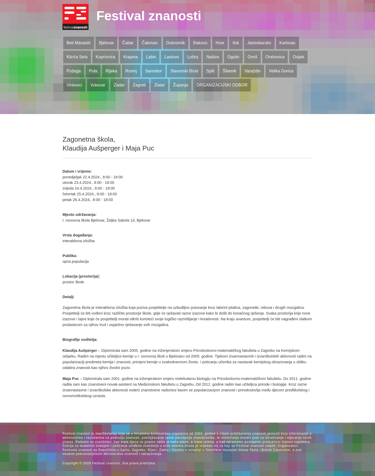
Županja (180, 85)
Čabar (128, 43)
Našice (212, 57)
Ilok (236, 43)
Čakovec (150, 43)
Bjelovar (106, 43)
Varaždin (253, 71)
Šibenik (229, 71)
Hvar (220, 43)
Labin (151, 57)
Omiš (252, 57)
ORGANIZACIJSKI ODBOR (221, 85)
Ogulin (233, 57)
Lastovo (171, 57)
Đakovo (200, 43)
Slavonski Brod (184, 71)
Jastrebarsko (259, 43)
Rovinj (131, 71)
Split (210, 71)
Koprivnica (105, 57)
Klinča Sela (77, 57)
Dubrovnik (175, 43)
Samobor (153, 71)
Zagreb (139, 85)
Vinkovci (74, 85)
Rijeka (111, 71)
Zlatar (159, 85)
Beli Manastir (79, 43)
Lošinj (192, 57)
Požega (74, 71)
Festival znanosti (148, 16)
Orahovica (275, 57)
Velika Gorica (281, 71)
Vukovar (97, 85)
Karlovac (287, 43)
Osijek (298, 57)
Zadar (119, 85)
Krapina (130, 57)
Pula (93, 71)
